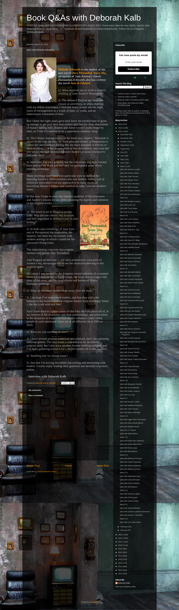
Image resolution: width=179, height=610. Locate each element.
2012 (120, 574)
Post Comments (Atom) (47, 471)
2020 (120, 545)
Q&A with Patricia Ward (129, 173)
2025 (120, 128)
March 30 (123, 198)
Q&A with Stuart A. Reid (129, 402)
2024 (120, 131)
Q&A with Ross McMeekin (130, 293)
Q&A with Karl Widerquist (130, 194)
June (122, 156)
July (122, 152)
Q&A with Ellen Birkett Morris (131, 423)
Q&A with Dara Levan (128, 448)
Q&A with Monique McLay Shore (133, 342)
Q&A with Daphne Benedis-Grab (133, 315)
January (123, 530)
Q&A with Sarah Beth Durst (131, 444)
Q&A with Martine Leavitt (130, 169)
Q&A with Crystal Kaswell (130, 338)
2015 (120, 563)
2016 (120, 559)
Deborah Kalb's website (127, 97)
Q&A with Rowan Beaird (129, 352)
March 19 (123, 363)
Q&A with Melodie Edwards (131, 254)
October (123, 142)
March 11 (123, 504)
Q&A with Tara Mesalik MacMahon (134, 244)
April (122, 163)
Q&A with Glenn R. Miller (130, 240)
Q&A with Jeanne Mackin (130, 508)
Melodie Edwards (69, 69)
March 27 (123, 233)
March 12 (123, 490)
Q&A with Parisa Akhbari (130, 483)
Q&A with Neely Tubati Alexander (133, 359)
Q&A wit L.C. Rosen (128, 430)
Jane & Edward (80, 83)
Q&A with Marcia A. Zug (129, 230)
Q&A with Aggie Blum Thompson (133, 419)
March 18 (123, 380)
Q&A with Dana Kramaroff (130, 258)
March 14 (123, 455)
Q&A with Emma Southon (130, 329)
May (122, 159)
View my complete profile (125, 587)
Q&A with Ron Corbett (129, 356)
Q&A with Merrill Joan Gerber (131, 283)
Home (68, 465)
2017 (120, 556)
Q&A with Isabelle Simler (130, 247)
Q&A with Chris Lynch (128, 497)
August (123, 149)
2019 (120, 549)
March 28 (123, 215)
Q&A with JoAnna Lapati (129, 494)
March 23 (123, 286)
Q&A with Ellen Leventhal (130, 276)
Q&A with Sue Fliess (128, 265)
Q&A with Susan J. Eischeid (131, 515)
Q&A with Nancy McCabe (130, 297)
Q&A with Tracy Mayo (128, 208)
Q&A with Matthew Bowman (131, 405)
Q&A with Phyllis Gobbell (130, 191)
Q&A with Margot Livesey (130, 201)
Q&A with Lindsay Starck (130, 237)
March (123, 166)
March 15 (123, 437)
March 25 (123, 269)
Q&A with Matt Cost (128, 226)
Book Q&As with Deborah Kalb (84, 17)
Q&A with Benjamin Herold (130, 384)
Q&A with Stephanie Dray (130, 476)
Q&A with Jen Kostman (129, 377)
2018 (120, 552)
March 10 (123, 519)
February (124, 527)
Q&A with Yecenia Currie (130, 290)
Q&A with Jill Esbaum (128, 487)
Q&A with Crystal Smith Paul (131, 308)
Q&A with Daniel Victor (129, 180)
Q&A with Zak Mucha (128, 370)
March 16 (123, 416)
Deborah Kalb (124, 583)
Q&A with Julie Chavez (129, 409)
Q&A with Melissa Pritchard (131, 458)
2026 (120, 124)
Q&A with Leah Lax (127, 205)
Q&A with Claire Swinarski (130, 462)
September (125, 145)
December (124, 134)
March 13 (123, 473)
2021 (120, 542)
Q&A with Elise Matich (129, 434)
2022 (120, 538)
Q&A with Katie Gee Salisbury (132, 441)
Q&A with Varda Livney (129, 501)
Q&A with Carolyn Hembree (131, 279)
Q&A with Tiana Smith (128, 373)
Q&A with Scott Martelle (129, 388)
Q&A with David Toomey (129, 349)
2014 (120, 566)
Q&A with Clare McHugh (129, 480)
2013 (120, 570)
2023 (120, 535)
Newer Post (33, 465)
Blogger (94, 602)
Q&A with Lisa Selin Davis (130, 522)
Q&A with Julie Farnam (129, 176)
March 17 (123, 398)
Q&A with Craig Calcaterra (130, 318)
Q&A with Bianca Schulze (130, 469)
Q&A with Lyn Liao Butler (130, 311)
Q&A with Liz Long (127, 395)
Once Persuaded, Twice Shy (89, 73)
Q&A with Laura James (129, 219)
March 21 (123, 325)
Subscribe (134, 69)
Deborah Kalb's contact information (132, 94)
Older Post (103, 465)
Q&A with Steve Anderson (130, 466)
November (124, 138)
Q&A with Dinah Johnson (130, 261)
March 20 (123, 345)
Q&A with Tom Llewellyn (129, 184)
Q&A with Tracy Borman (129, 366)
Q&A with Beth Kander (129, 187)
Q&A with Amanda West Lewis (132, 300)
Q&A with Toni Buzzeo (129, 212)
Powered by (133, 77)
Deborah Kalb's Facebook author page (133, 100)
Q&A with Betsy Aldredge (130, 412)
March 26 (123, 251)
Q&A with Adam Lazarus (129, 391)
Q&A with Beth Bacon (128, 451)
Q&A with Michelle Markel (130, 272)
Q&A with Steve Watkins (129, 223)
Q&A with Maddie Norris (129, 427)
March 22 (123, 304)
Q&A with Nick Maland (129, 322)
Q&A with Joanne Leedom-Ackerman (135, 512)
